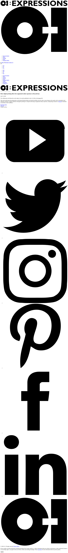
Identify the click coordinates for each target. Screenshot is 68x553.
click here (40, 549)
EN (3, 70)
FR (3, 65)
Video (2, 62)
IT (3, 66)
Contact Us (11, 62)
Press (4, 59)
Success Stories (6, 55)
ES (3, 68)
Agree (2, 551)
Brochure (6, 62)
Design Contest (6, 60)
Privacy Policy (16, 546)
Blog (4, 57)
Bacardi (60, 101)
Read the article (3, 104)
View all (2, 105)
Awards (4, 58)
